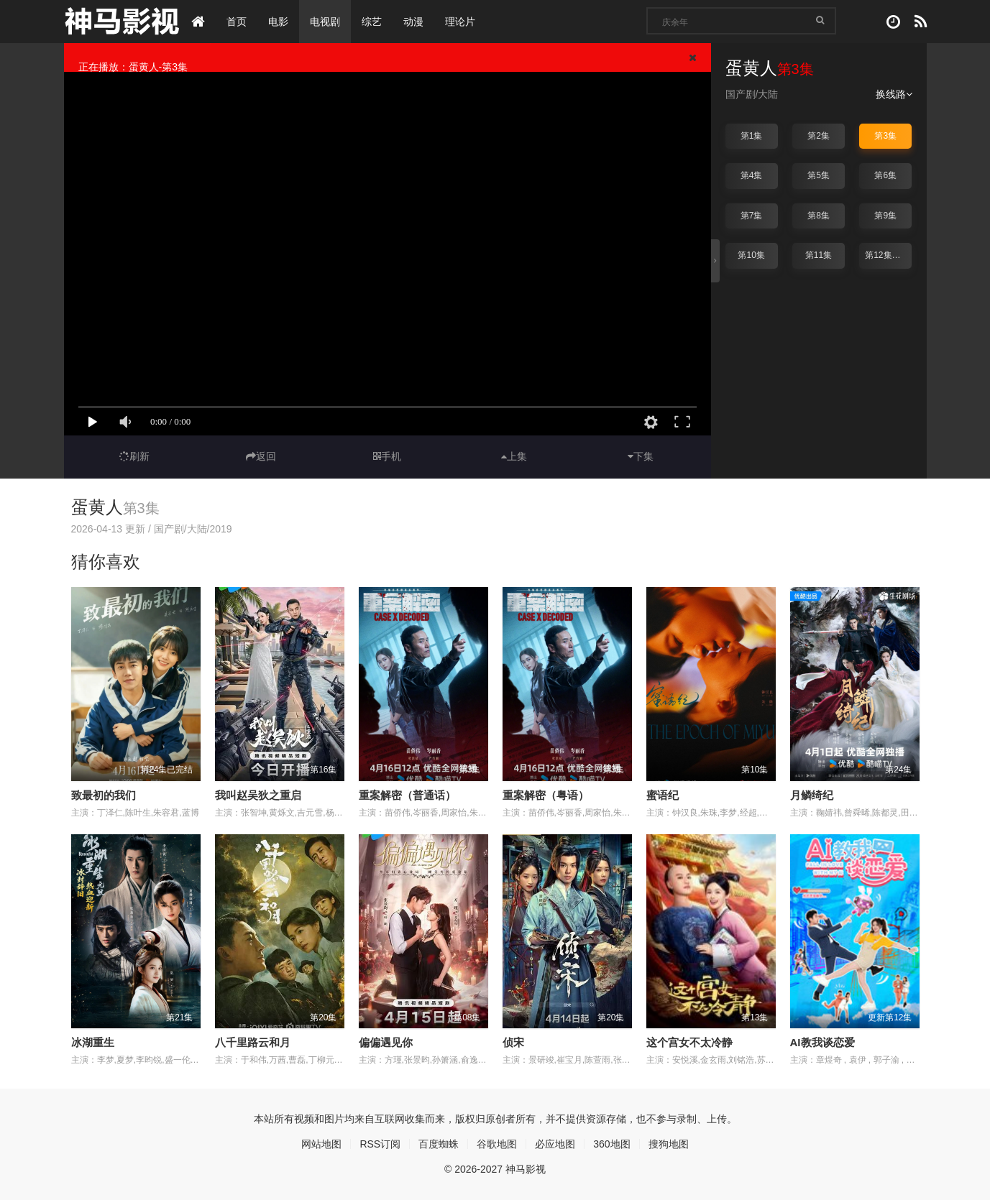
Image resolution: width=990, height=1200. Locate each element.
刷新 (134, 456)
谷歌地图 (497, 1144)
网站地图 (321, 1144)
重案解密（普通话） (407, 795)
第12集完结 (887, 255)
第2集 (818, 136)
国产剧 (740, 94)
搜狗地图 (668, 1144)
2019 (220, 529)
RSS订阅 (379, 1144)
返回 (261, 456)
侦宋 (513, 1042)
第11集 (818, 255)
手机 (387, 456)
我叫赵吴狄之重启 (258, 795)
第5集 (818, 175)
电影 (278, 21)
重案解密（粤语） (546, 795)
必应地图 (555, 1144)
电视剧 (325, 21)
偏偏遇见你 (386, 1042)
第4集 (752, 175)
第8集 (818, 216)
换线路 (894, 94)
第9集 (885, 216)
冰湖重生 (92, 1042)
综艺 (372, 21)
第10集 (751, 255)
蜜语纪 (662, 795)
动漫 (413, 21)
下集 (641, 456)
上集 (514, 456)
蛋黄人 (97, 507)
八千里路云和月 (252, 1042)
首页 (236, 21)
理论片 (460, 21)
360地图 (611, 1144)
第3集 (885, 136)
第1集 (752, 136)
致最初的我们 (103, 795)
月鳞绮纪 (811, 795)
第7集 (752, 216)
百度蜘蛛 (438, 1144)
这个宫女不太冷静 (689, 1042)
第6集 (885, 175)
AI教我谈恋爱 (822, 1042)
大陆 (768, 94)
